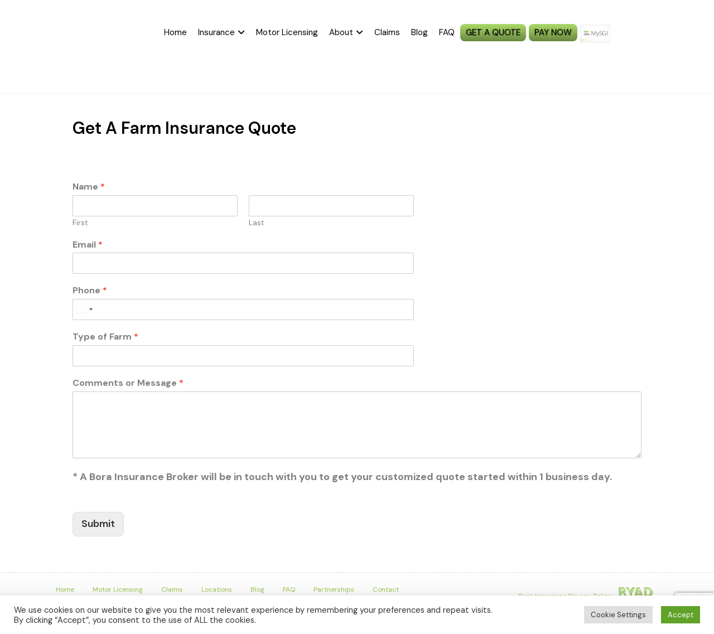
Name (89, 186)
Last (256, 223)
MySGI (619, 33)
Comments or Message (128, 383)
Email (88, 244)
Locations (216, 589)
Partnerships (333, 589)
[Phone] (243, 309)
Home (175, 32)
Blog (419, 32)
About (341, 32)
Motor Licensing (287, 32)
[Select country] (84, 309)
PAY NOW (553, 32)
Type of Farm (105, 336)
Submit (98, 523)
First (80, 223)
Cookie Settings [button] (618, 615)
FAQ (447, 32)
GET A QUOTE (493, 32)
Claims (387, 32)
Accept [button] (680, 615)
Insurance (216, 32)
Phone (90, 290)
